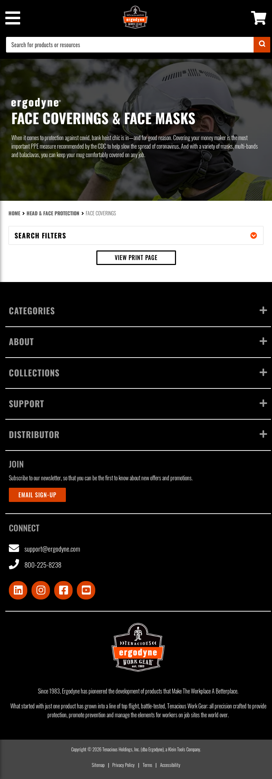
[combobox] (138, 44)
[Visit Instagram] (41, 590)
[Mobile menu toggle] (12, 18)
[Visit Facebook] (63, 590)
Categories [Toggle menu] (138, 310)
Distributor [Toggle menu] (138, 434)
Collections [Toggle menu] (138, 372)
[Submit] (262, 45)
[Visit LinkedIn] (18, 590)
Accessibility (170, 765)
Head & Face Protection (53, 213)
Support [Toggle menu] (138, 403)
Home (14, 213)
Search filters (136, 235)
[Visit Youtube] (86, 590)
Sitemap (98, 765)
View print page (136, 257)
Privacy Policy (123, 765)
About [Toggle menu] (138, 341)
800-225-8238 (35, 564)
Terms (147, 765)
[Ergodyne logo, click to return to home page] (138, 647)
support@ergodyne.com (44, 548)
